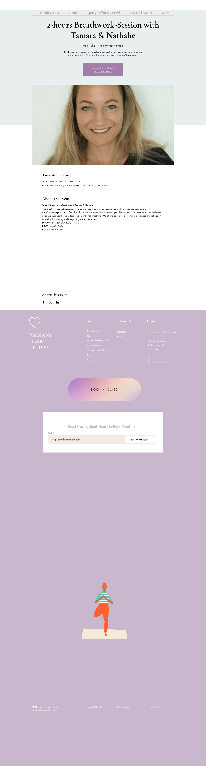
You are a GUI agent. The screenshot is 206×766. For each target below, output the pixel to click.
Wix (54, 710)
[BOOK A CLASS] (104, 389)
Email (50, 433)
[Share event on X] (50, 302)
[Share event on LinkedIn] (57, 302)
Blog (89, 355)
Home (90, 336)
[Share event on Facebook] (43, 302)
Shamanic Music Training (98, 350)
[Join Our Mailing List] (140, 439)
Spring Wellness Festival (98, 340)
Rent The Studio (94, 331)
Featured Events (94, 345)
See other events (103, 71)
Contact (90, 359)
